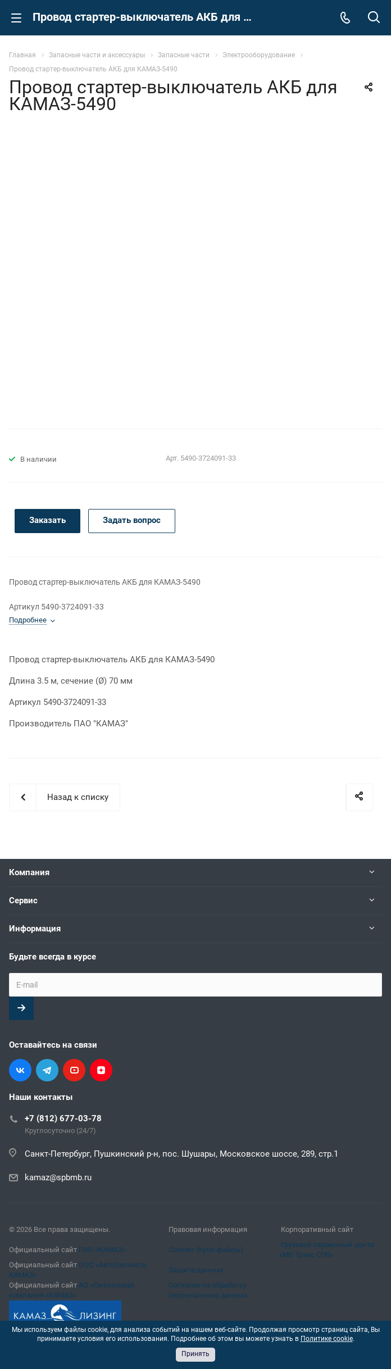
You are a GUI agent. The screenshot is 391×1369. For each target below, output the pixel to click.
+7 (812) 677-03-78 (63, 1118)
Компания (29, 872)
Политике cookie (327, 1339)
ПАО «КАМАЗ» (102, 1249)
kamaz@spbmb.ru (58, 1177)
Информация (35, 929)
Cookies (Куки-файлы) (206, 1249)
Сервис (23, 900)
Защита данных (196, 1270)
